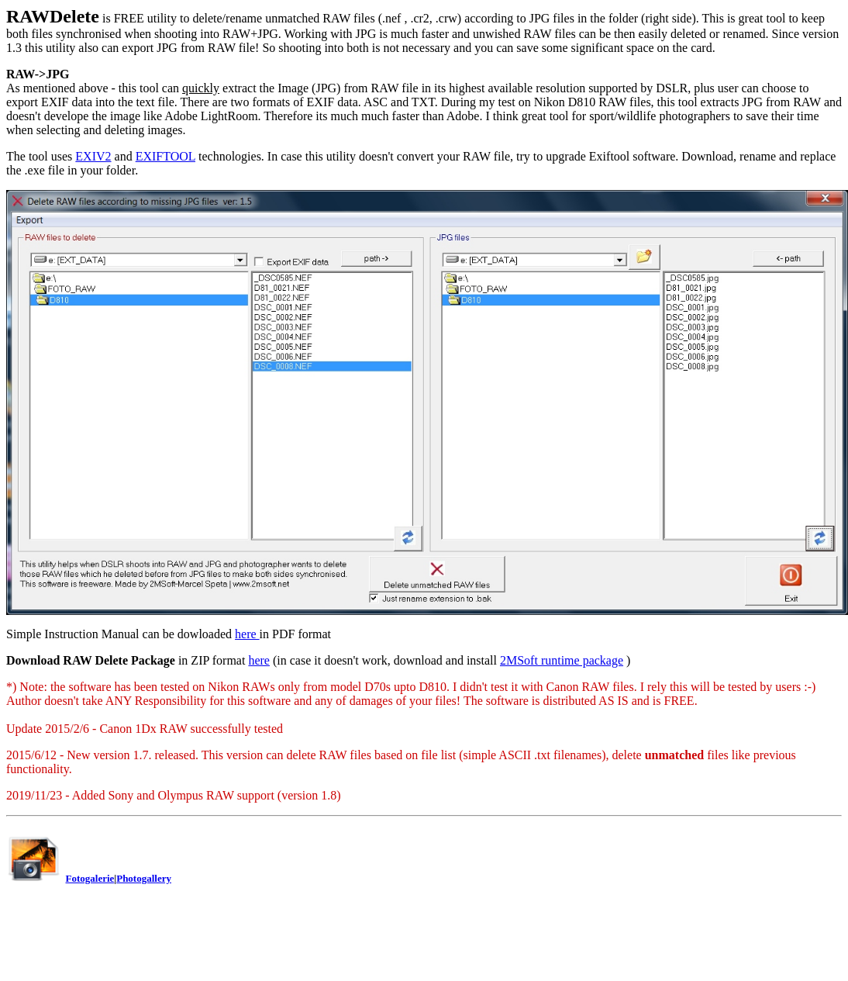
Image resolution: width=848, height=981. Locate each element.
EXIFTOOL (165, 156)
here (247, 634)
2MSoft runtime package (561, 660)
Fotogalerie (90, 878)
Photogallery (143, 878)
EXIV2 (93, 156)
